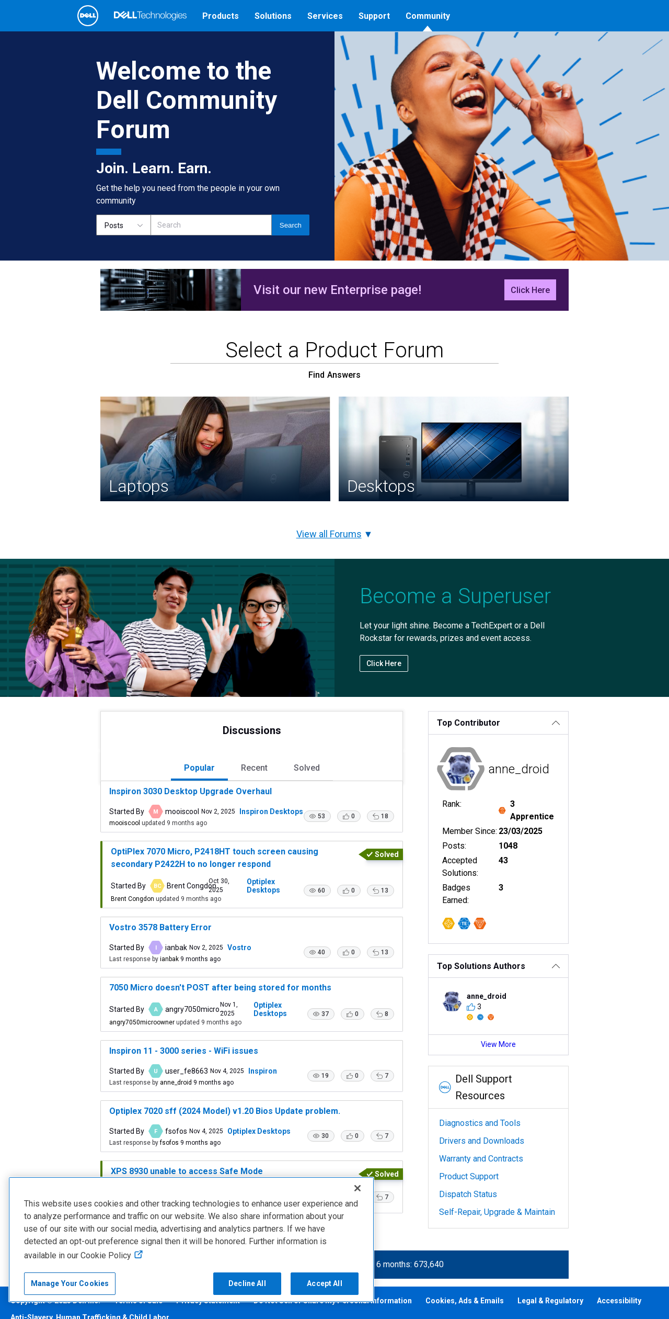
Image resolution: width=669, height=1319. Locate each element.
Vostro (206, 973)
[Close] (357, 1188)
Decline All (247, 1283)
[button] (330, 845)
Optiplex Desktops (258, 913)
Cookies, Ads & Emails (464, 1315)
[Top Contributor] (522, 752)
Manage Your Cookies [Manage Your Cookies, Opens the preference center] (70, 1283)
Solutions (273, 16)
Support (374, 16)
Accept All (324, 1283)
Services (325, 16)
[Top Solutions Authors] (522, 970)
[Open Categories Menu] (121, 46)
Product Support (482, 1164)
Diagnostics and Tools (493, 1110)
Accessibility (619, 1315)
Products (220, 16)
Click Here (563, 319)
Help (546, 46)
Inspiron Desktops (238, 841)
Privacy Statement (208, 1315)
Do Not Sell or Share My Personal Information (332, 1315)
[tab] (188, 798)
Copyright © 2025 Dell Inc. (55, 1315)
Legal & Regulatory (550, 1315)
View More (521, 1048)
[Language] (499, 46)
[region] (191, 1239)
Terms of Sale (138, 1315)
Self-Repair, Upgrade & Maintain (511, 1199)
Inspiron (229, 1094)
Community (428, 16)
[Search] (211, 254)
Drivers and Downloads (495, 1128)
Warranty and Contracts (495, 1146)
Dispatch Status (482, 1182)
